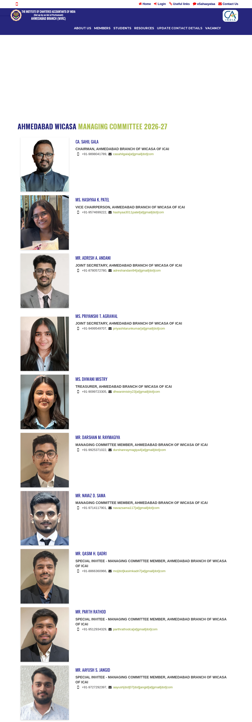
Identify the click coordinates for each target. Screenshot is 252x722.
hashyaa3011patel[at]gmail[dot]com (138, 212)
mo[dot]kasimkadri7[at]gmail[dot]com (139, 571)
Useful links (181, 4)
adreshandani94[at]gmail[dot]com (137, 270)
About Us (82, 28)
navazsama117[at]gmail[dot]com (136, 508)
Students (122, 28)
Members (102, 28)
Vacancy (213, 28)
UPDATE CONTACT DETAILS (179, 28)
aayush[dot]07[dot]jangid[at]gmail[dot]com (143, 687)
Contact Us (230, 4)
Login (162, 4)
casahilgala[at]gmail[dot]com (133, 154)
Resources (144, 28)
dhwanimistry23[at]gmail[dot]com (136, 391)
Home (147, 4)
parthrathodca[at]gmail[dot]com (135, 629)
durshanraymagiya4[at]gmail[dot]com (139, 450)
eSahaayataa (206, 4)
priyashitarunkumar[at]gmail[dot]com (139, 328)
